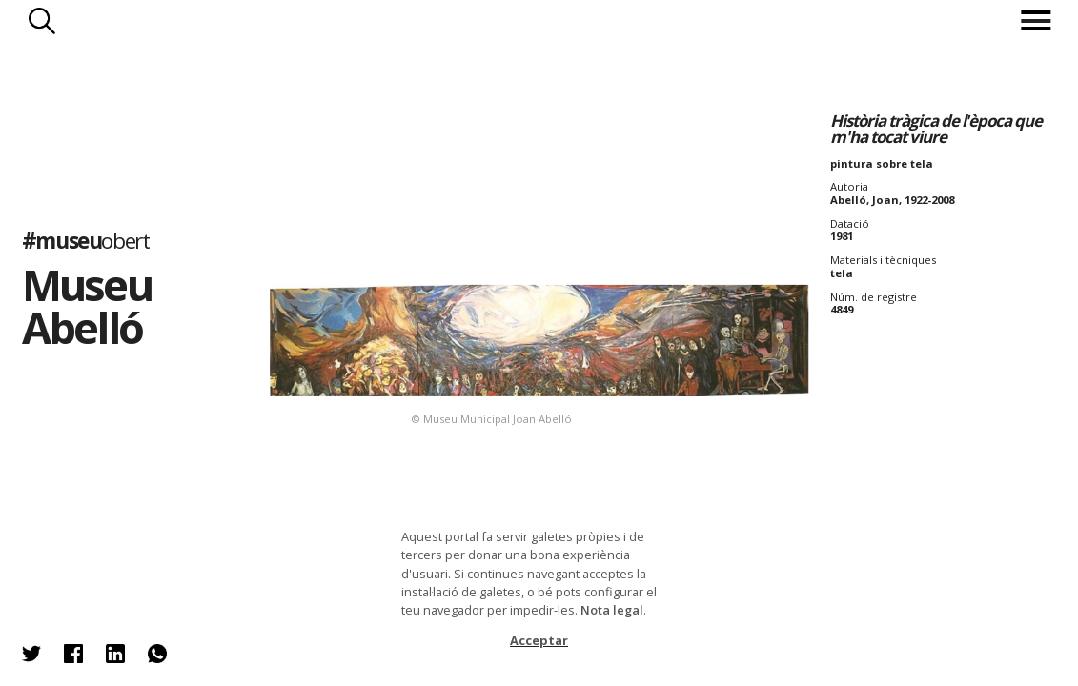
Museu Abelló (87, 305)
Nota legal (611, 609)
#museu (86, 240)
